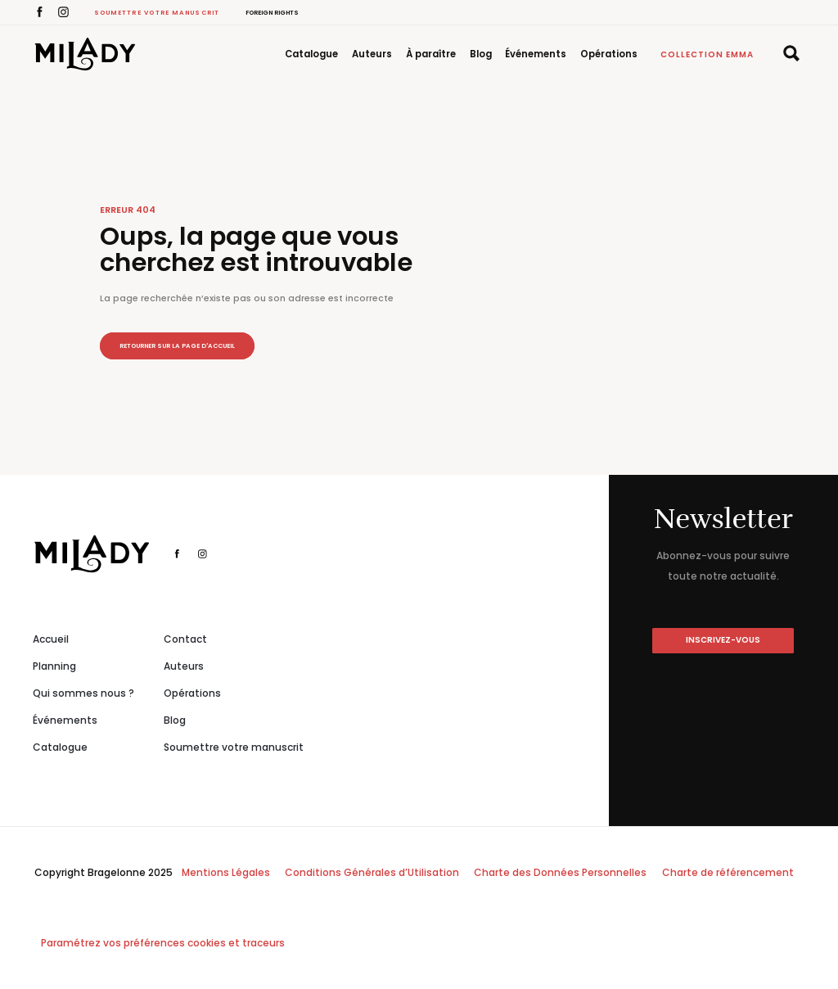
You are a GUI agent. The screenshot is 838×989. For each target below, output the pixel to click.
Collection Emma (707, 54)
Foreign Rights (272, 12)
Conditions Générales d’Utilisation (372, 872)
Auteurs (372, 54)
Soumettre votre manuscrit (157, 12)
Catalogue (311, 54)
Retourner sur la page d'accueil (177, 345)
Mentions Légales (226, 872)
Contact (185, 639)
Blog (481, 54)
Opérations (609, 54)
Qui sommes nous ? (83, 693)
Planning (54, 666)
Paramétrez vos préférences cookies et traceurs (163, 943)
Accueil (51, 639)
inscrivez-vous (723, 640)
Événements (535, 54)
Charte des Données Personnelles (560, 872)
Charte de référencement (728, 872)
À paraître (431, 54)
